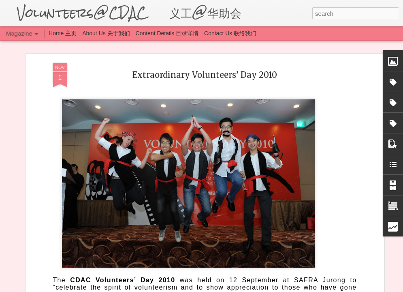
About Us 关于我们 (106, 33)
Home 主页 (63, 33)
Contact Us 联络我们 (230, 33)
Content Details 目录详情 (167, 33)
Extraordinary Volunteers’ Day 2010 (204, 75)
